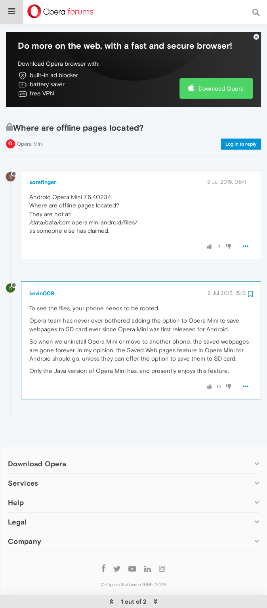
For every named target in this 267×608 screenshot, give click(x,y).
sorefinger (42, 158)
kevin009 (41, 269)
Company (24, 517)
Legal (17, 498)
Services (23, 459)
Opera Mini (30, 120)
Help (16, 478)
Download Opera (221, 64)
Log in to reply (241, 120)
